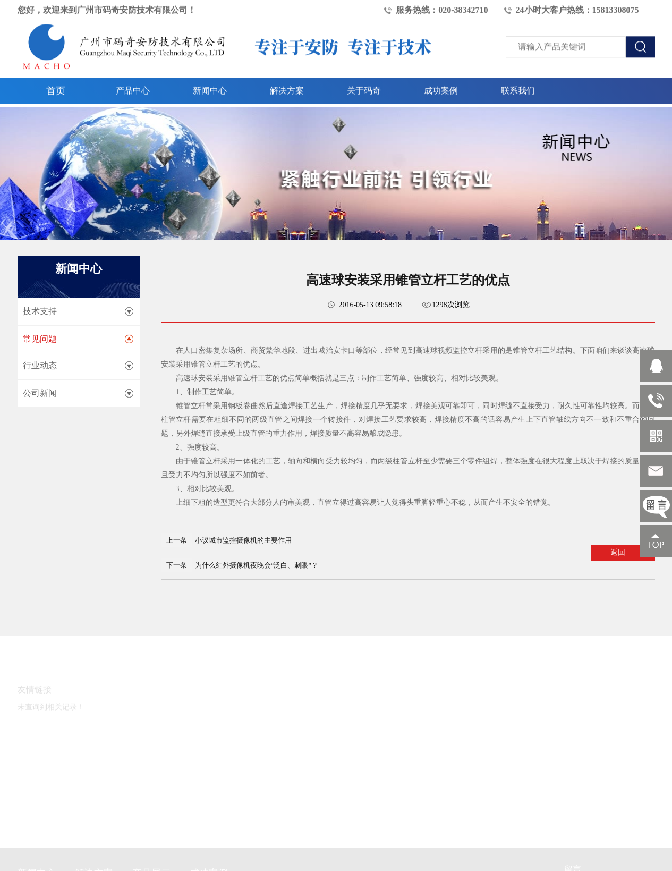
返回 (617, 552)
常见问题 (40, 338)
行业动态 (40, 365)
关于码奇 (364, 86)
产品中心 (133, 86)
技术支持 (40, 311)
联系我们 (518, 86)
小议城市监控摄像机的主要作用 (243, 540)
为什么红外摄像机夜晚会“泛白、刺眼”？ (257, 565)
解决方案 (287, 86)
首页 (55, 86)
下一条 (176, 565)
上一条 (176, 540)
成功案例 (441, 86)
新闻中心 (210, 86)
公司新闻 (40, 393)
